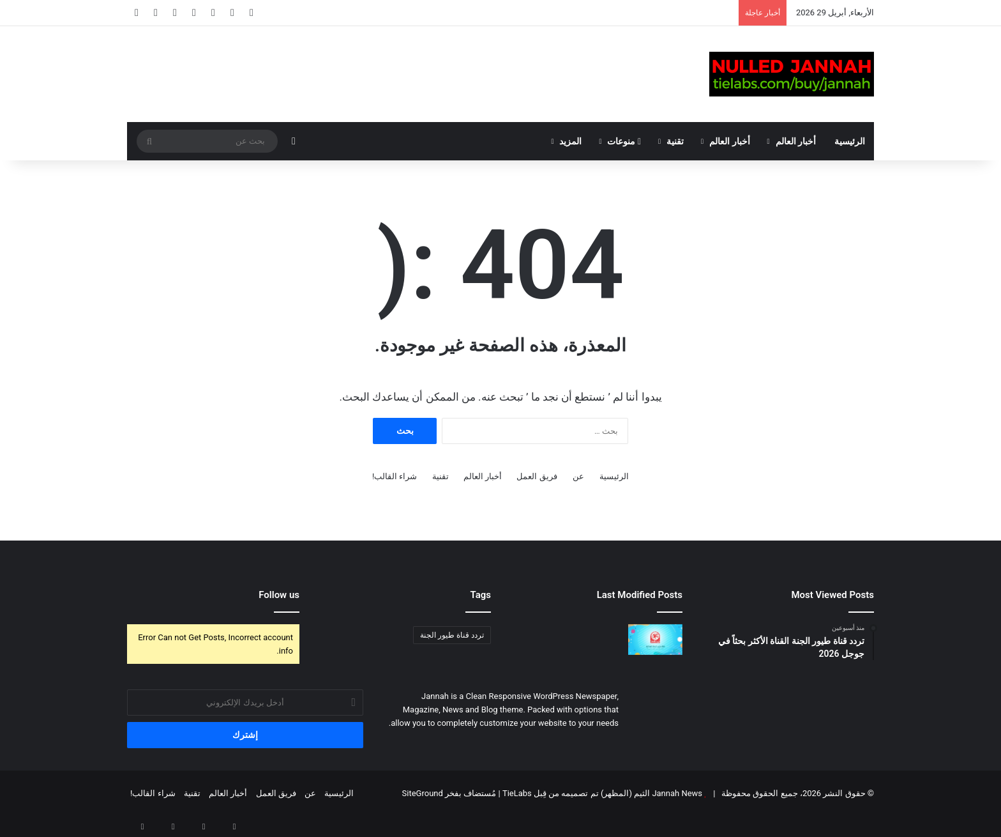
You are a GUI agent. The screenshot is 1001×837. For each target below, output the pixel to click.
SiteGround (422, 793)
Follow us (279, 595)
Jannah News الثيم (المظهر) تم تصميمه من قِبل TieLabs (602, 793)
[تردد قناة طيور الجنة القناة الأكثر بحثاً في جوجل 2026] (655, 639)
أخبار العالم (796, 141)
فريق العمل (536, 476)
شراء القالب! (395, 476)
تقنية (675, 141)
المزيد (570, 141)
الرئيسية (849, 141)
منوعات (624, 141)
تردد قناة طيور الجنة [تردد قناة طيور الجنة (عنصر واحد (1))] (452, 635)
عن (578, 476)
